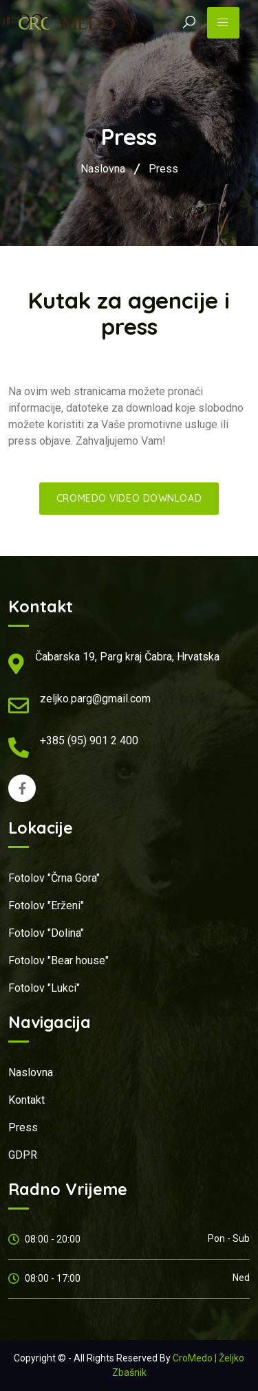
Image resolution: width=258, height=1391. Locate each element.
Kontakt (26, 1099)
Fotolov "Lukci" (44, 987)
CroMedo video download (129, 498)
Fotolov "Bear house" (58, 960)
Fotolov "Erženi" (46, 905)
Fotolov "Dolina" (46, 932)
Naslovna (102, 168)
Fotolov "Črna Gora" (54, 877)
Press (163, 168)
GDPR (22, 1154)
